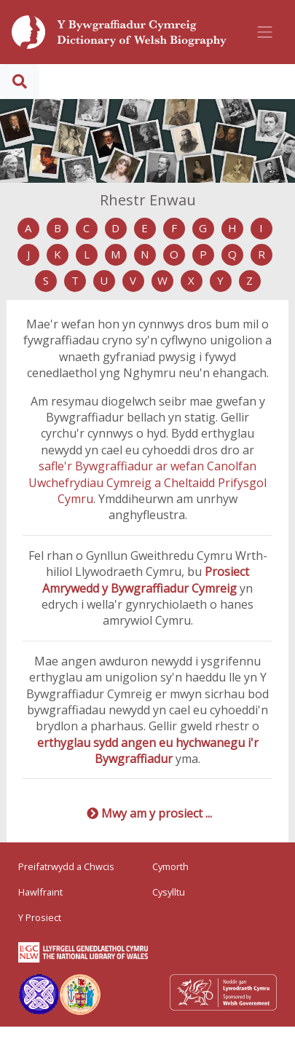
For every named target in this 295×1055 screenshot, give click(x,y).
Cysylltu (168, 891)
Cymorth (170, 866)
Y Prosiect (39, 917)
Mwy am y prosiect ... (156, 813)
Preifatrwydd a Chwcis (66, 866)
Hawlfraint (40, 891)
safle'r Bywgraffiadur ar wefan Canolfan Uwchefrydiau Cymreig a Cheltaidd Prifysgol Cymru (147, 482)
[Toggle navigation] (265, 32)
